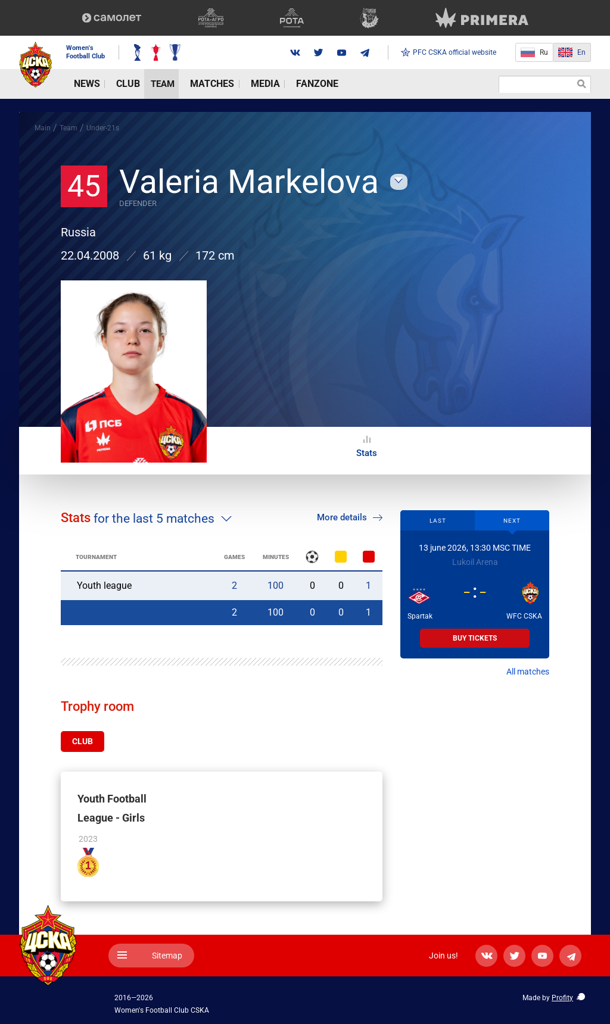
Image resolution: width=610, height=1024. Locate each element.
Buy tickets (475, 638)
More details (349, 517)
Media (224, 84)
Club (110, 84)
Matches (182, 84)
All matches (527, 671)
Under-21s (102, 128)
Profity (562, 996)
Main (43, 128)
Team (142, 84)
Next (512, 520)
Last (438, 520)
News (78, 84)
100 (275, 585)
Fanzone (266, 84)
